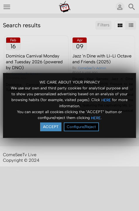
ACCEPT (51, 127)
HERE (106, 100)
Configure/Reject (81, 127)
